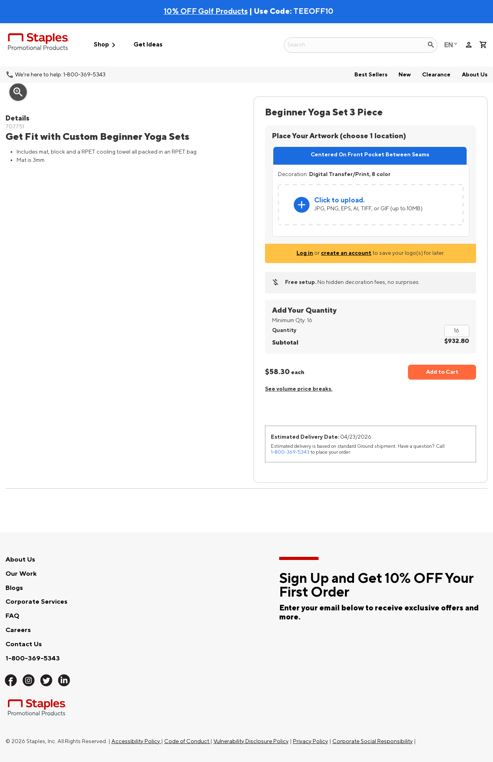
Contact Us (24, 644)
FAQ (12, 615)
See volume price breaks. (298, 389)
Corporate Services (36, 601)
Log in (305, 253)
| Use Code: (228, 11)
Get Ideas (148, 44)
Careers (18, 630)
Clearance (436, 75)
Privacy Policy (310, 741)
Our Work (21, 573)
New (404, 75)
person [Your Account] (469, 45)
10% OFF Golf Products (206, 11)
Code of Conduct (187, 741)
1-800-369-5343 (290, 452)
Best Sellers (370, 75)
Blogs (14, 587)
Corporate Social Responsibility (372, 741)
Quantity (284, 330)
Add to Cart (442, 372)
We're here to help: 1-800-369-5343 (60, 75)
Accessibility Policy (136, 741)
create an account (346, 253)
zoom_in (18, 92)
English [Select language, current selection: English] (448, 45)
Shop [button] (106, 45)
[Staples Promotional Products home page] (38, 43)
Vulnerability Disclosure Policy (251, 741)
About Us (474, 75)
